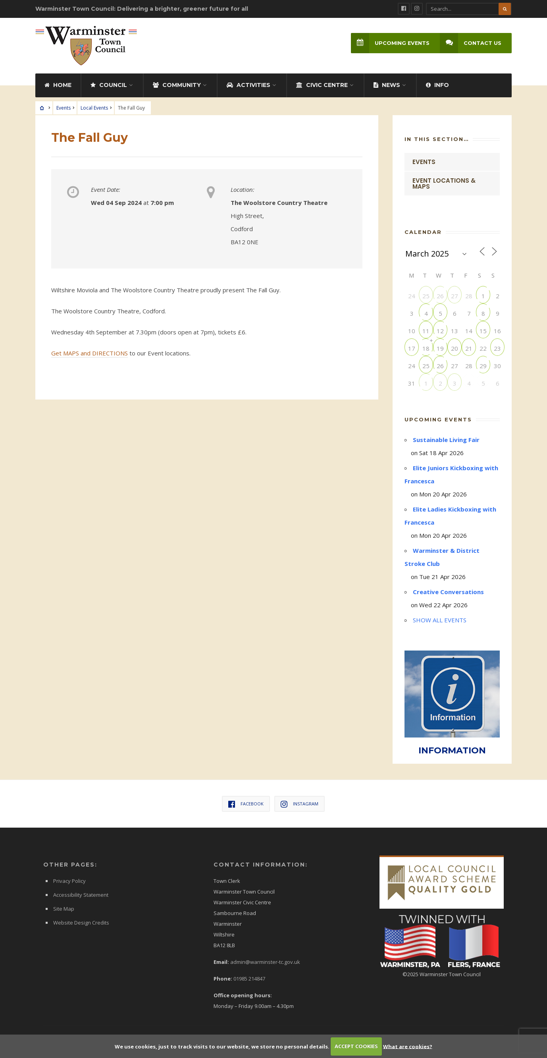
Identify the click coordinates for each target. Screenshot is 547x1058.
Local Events (94, 107)
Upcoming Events (390, 43)
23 (497, 348)
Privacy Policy (69, 880)
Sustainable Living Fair (446, 440)
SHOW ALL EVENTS (439, 620)
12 (440, 330)
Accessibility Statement (80, 894)
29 (483, 365)
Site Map (63, 908)
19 (440, 348)
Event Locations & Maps (444, 183)
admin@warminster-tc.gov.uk (265, 961)
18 (426, 348)
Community (177, 85)
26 (440, 295)
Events (63, 107)
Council (109, 85)
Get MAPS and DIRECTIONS (89, 353)
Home (57, 85)
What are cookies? (407, 1046)
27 (454, 295)
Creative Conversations (448, 592)
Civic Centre (322, 85)
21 (468, 348)
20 (454, 348)
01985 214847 (249, 978)
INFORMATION (452, 750)
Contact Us (470, 43)
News (387, 85)
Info (437, 85)
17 (411, 348)
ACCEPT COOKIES (356, 1046)
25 (426, 295)
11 (426, 330)
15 (483, 330)
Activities (248, 85)
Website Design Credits (81, 922)
